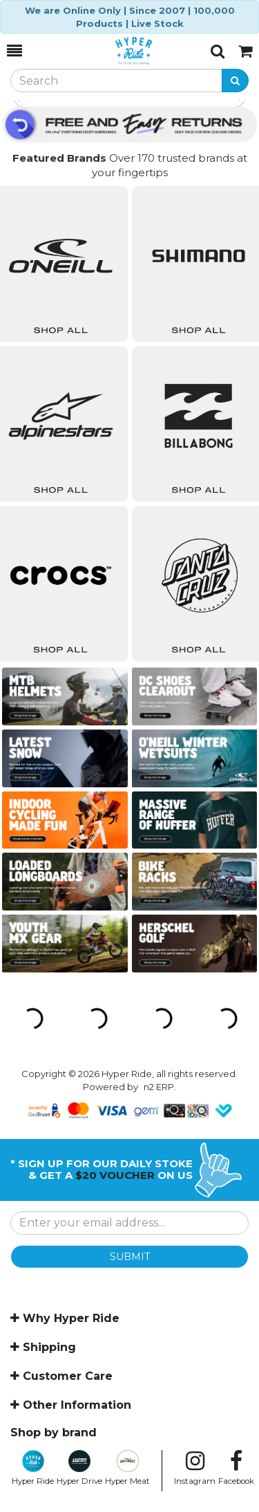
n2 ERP (159, 1086)
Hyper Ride (33, 1468)
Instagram (194, 1468)
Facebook (236, 1468)
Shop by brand (53, 1432)
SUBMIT (130, 1256)
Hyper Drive (79, 1468)
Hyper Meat (127, 1468)
